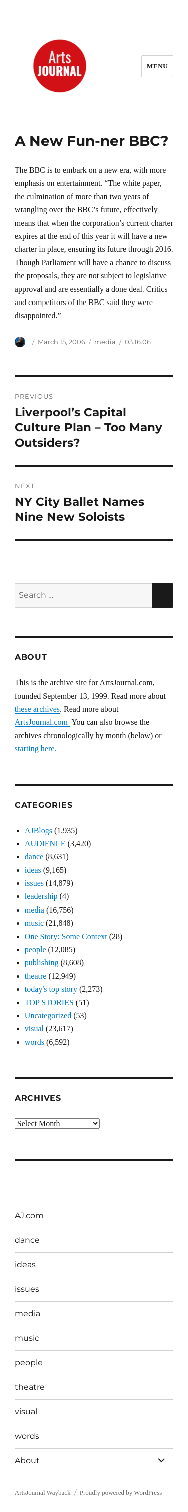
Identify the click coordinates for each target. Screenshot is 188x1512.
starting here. (36, 748)
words (34, 1042)
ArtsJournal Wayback (43, 1492)
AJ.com (29, 1215)
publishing (42, 962)
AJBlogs (38, 830)
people (35, 949)
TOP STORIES (49, 1002)
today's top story (51, 989)
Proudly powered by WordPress (121, 1492)
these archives (37, 709)
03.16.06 (138, 342)
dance (34, 856)
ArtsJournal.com (42, 722)
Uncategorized (48, 1015)
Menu (157, 66)
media (105, 342)
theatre (36, 976)
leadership (41, 896)
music (34, 923)
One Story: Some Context (66, 936)
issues (34, 883)
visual (34, 1028)
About (27, 1460)
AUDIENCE (45, 843)
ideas (33, 870)
